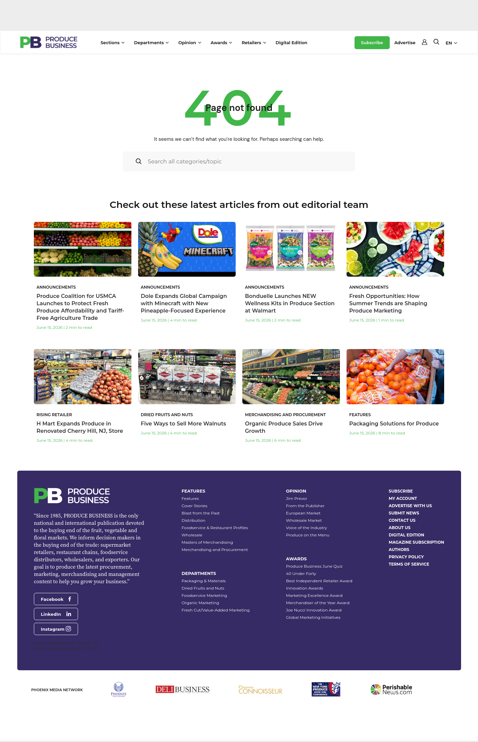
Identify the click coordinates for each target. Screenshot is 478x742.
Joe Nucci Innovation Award (314, 609)
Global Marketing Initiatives (313, 617)
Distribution (193, 520)
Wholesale (192, 534)
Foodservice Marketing (204, 595)
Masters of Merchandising (207, 542)
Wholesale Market (304, 520)
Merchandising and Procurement (215, 549)
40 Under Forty (301, 573)
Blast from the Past (201, 512)
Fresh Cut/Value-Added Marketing (216, 609)
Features (190, 498)
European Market (303, 512)
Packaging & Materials (204, 580)
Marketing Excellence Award (314, 595)
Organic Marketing (200, 602)
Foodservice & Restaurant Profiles (215, 527)
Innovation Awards (304, 588)
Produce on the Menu (308, 534)
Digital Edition (291, 42)
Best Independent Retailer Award (319, 580)
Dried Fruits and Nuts (203, 588)
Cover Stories (194, 505)
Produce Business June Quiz (314, 566)
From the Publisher (305, 505)
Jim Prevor (296, 498)
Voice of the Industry (306, 527)
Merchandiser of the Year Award (318, 602)
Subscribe (372, 42)
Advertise (405, 42)
